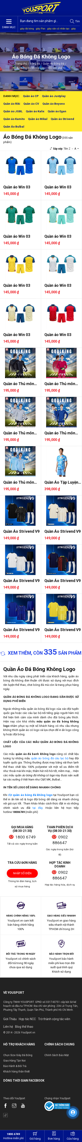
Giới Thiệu (10, 1019)
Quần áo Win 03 (16, 187)
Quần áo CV (31, 103)
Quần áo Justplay (54, 96)
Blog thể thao (24, 1026)
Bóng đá (35, 63)
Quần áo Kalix (35, 111)
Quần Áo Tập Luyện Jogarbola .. (61, 482)
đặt (30, 795)
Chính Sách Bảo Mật (56, 1055)
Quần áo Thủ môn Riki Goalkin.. (18, 384)
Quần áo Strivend (62, 119)
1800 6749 (25, 837)
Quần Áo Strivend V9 (21, 531)
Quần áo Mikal (37, 119)
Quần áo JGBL (13, 111)
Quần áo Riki (11, 103)
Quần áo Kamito (14, 119)
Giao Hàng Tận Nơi (14, 1060)
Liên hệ (8, 1026)
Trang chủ (21, 63)
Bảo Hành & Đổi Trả (14, 1066)
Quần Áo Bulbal (13, 126)
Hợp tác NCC (27, 1019)
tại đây (37, 807)
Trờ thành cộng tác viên (54, 1019)
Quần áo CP (31, 96)
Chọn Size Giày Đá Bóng (17, 1055)
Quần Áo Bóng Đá (53, 63)
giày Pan (40, 28)
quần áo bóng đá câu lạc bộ (49, 758)
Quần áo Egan (57, 111)
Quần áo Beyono (53, 103)
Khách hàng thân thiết (16, 1071)
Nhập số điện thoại (22, 875)
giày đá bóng (27, 28)
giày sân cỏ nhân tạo (58, 28)
